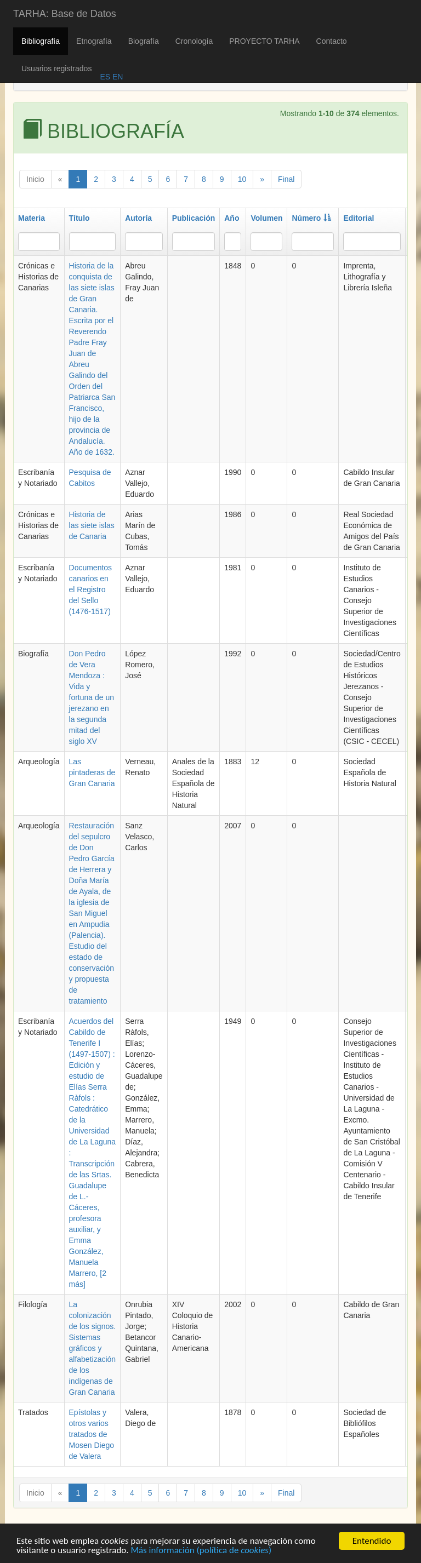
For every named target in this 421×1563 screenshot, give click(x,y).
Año (231, 218)
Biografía (143, 41)
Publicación (193, 218)
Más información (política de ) (200, 1552)
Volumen (266, 218)
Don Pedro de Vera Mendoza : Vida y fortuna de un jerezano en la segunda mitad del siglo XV (92, 697)
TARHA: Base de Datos (64, 13)
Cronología (194, 41)
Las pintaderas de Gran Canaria (92, 772)
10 (242, 179)
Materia (31, 218)
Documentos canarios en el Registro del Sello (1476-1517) (90, 589)
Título (79, 218)
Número (311, 218)
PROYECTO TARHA (264, 41)
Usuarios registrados (56, 68)
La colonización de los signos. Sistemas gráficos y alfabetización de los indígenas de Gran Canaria (92, 1348)
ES (105, 76)
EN (116, 76)
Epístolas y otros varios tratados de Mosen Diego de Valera (92, 1434)
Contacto (331, 41)
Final (286, 179)
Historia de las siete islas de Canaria (92, 525)
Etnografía (94, 41)
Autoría (138, 218)
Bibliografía (40, 41)
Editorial (358, 218)
